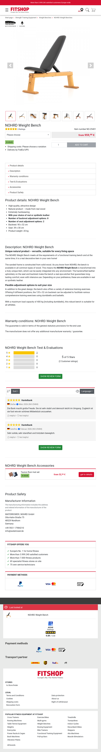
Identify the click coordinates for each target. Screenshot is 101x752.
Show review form (50, 376)
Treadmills (72, 717)
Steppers (71, 730)
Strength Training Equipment (25, 18)
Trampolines (73, 721)
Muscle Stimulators (75, 737)
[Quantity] (59, 144)
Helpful (11, 416)
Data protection (58, 695)
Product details (17, 165)
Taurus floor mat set (30, 472)
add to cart (81, 145)
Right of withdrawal (60, 702)
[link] (20, 584)
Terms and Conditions (15, 695)
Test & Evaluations (18, 181)
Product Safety (17, 192)
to (12, 685)
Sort (15, 391)
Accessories (15, 187)
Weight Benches (45, 18)
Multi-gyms (41, 721)
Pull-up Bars (42, 737)
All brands (11, 745)
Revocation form (13, 705)
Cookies (9, 699)
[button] (10, 65)
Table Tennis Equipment (16, 724)
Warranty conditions (19, 176)
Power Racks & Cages (16, 733)
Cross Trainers (13, 717)
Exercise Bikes (43, 717)
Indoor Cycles (73, 724)
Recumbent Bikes (75, 727)
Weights (10, 727)
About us (55, 699)
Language (86, 391)
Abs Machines (73, 733)
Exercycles (11, 730)
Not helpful (22, 416)
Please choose (13, 135)
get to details (86, 474)
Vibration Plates (13, 740)
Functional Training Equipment (49, 733)
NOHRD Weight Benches (63, 18)
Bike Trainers (42, 730)
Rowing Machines (14, 721)
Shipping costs (12, 702)
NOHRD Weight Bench (38, 615)
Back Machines (13, 737)
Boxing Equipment (44, 727)
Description (15, 171)
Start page (9, 18)
